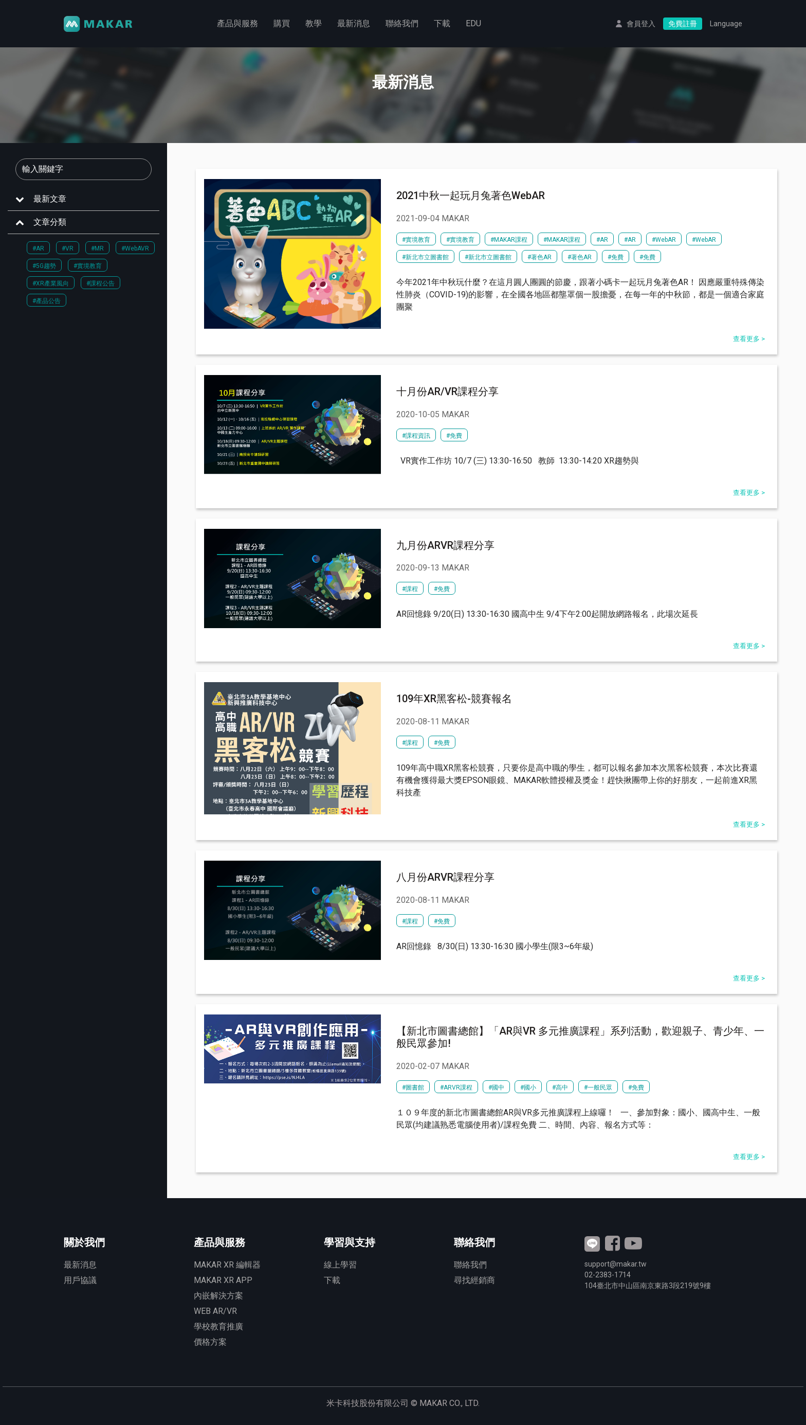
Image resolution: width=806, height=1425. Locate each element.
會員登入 (641, 24)
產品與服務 (237, 23)
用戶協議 (80, 1280)
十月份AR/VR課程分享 (447, 391)
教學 (313, 23)
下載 (442, 23)
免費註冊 (682, 24)
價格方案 (210, 1342)
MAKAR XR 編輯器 (227, 1265)
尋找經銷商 (474, 1280)
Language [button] (726, 24)
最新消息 (353, 23)
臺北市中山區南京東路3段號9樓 (647, 1285)
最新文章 (49, 199)
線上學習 (340, 1265)
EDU (473, 23)
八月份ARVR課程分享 (445, 877)
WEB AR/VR (215, 1311)
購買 (281, 23)
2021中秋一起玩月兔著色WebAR (470, 195)
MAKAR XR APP (223, 1280)
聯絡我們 (402, 23)
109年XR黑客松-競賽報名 (454, 698)
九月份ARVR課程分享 (445, 545)
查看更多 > (749, 339)
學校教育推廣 (218, 1326)
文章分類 (49, 222)
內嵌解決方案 (218, 1296)
